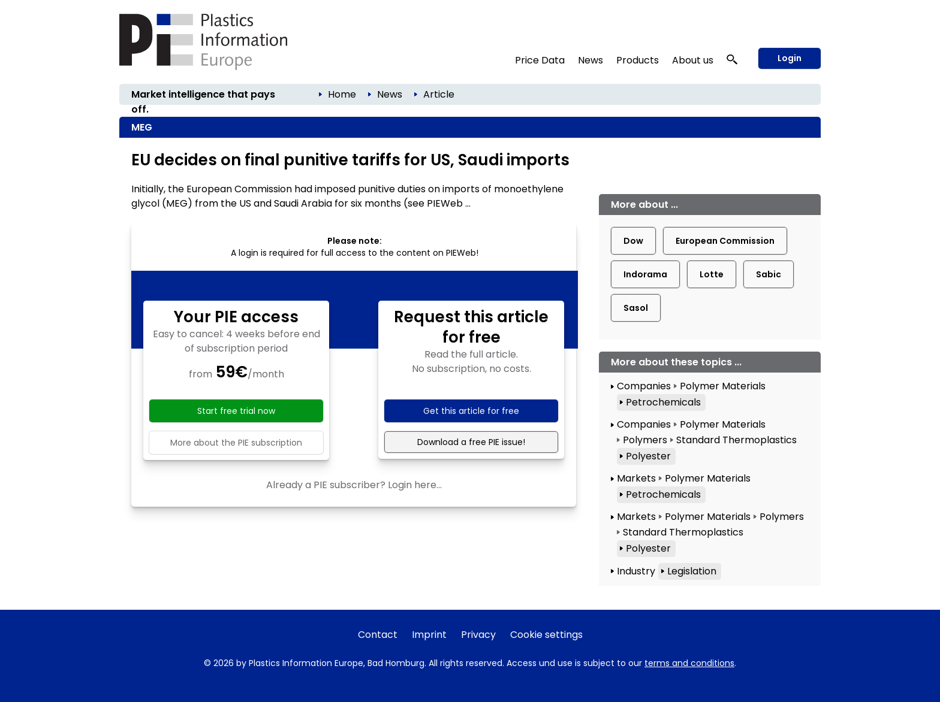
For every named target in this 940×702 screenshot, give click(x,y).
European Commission (725, 241)
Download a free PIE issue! (471, 442)
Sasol (635, 308)
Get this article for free (471, 411)
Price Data (540, 60)
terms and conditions (689, 663)
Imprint (429, 635)
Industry (636, 571)
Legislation (691, 571)
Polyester (648, 456)
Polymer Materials (723, 386)
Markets (636, 478)
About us (692, 60)
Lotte (712, 274)
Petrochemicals (663, 402)
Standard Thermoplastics (736, 440)
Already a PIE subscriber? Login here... (354, 485)
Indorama (645, 274)
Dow (633, 241)
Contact (377, 635)
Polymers (645, 440)
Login (790, 58)
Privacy (478, 635)
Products (637, 60)
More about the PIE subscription (236, 443)
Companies (644, 386)
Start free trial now (236, 411)
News (590, 60)
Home (342, 94)
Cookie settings (546, 635)
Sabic (768, 274)
